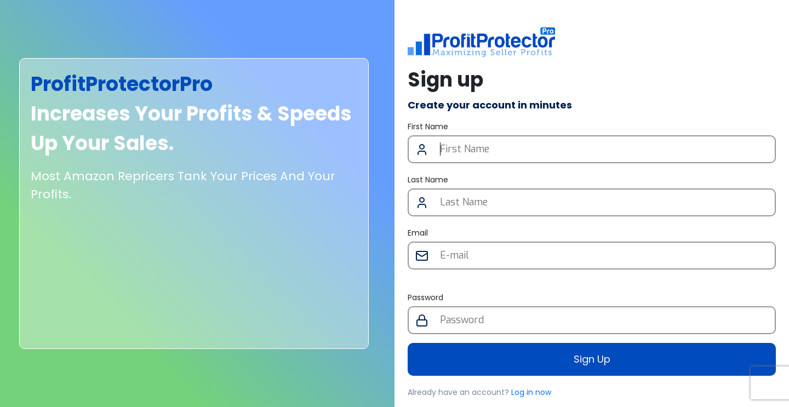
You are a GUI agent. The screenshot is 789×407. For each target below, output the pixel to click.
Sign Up (592, 359)
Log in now (531, 392)
